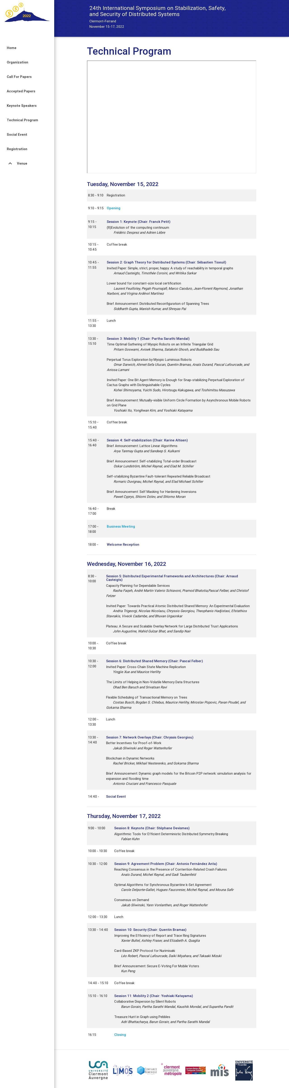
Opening (113, 208)
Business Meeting (121, 526)
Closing (120, 1034)
